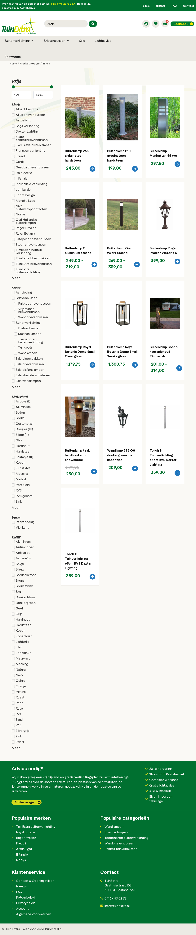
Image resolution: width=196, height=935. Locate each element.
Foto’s (146, 5)
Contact (188, 5)
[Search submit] (93, 24)
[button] (19, 40)
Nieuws (160, 5)
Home (13, 63)
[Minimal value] (32, 86)
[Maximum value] (43, 95)
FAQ (174, 5)
